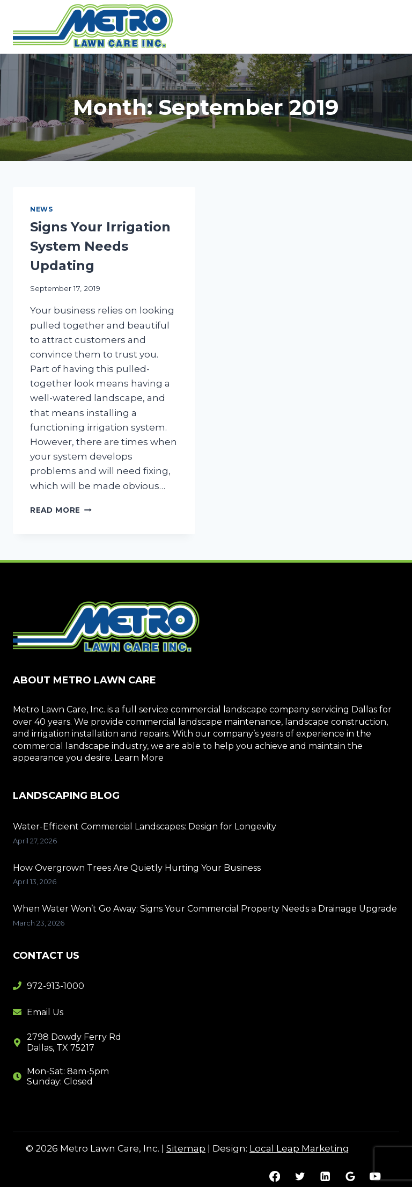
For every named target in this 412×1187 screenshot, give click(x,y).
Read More (61, 510)
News (41, 209)
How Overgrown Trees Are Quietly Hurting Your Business (138, 868)
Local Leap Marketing (299, 1148)
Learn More (139, 758)
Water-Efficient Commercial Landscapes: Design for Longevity (145, 826)
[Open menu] (386, 27)
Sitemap (185, 1148)
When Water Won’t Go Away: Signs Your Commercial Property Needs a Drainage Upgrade (205, 909)
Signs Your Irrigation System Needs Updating (100, 246)
